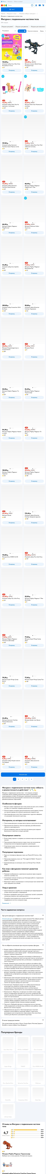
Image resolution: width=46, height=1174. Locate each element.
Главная (3, 13)
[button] (12, 9)
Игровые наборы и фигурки (27, 13)
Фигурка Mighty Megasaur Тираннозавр (16, 1154)
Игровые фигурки (7, 919)
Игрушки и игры (11, 13)
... (29, 779)
